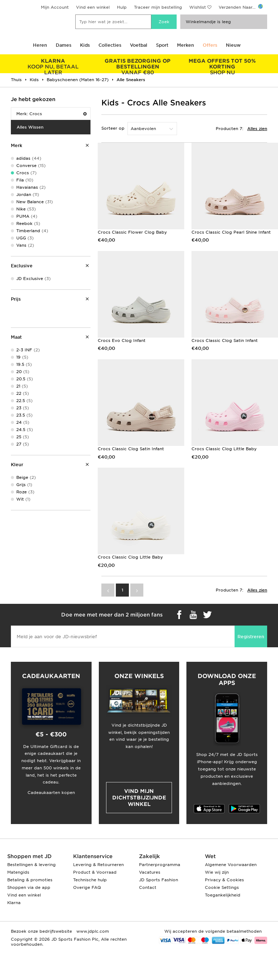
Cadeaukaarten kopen (51, 792)
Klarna (14, 902)
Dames (63, 45)
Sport (162, 45)
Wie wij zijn (217, 872)
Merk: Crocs (51, 113)
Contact (147, 887)
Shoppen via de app (28, 887)
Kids (85, 45)
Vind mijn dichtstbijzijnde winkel (139, 797)
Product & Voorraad (95, 872)
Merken (185, 45)
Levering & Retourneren (98, 864)
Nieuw (233, 45)
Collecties (109, 45)
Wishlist (197, 7)
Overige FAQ (87, 887)
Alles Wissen (30, 127)
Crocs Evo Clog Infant (122, 340)
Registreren (250, 636)
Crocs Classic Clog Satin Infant (224, 340)
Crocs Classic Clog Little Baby (224, 448)
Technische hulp (90, 879)
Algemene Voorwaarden (231, 864)
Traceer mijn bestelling (158, 7)
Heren (40, 45)
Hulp (122, 7)
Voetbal (138, 45)
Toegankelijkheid (222, 895)
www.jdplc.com (92, 931)
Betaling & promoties (29, 879)
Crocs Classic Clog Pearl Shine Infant (231, 232)
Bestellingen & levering (31, 864)
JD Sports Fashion (158, 879)
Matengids (18, 872)
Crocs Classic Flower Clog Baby (132, 232)
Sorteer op (113, 128)
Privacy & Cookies (224, 879)
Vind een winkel (93, 7)
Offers (210, 45)
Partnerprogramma (159, 864)
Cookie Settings (222, 887)
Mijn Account (55, 7)
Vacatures (149, 872)
